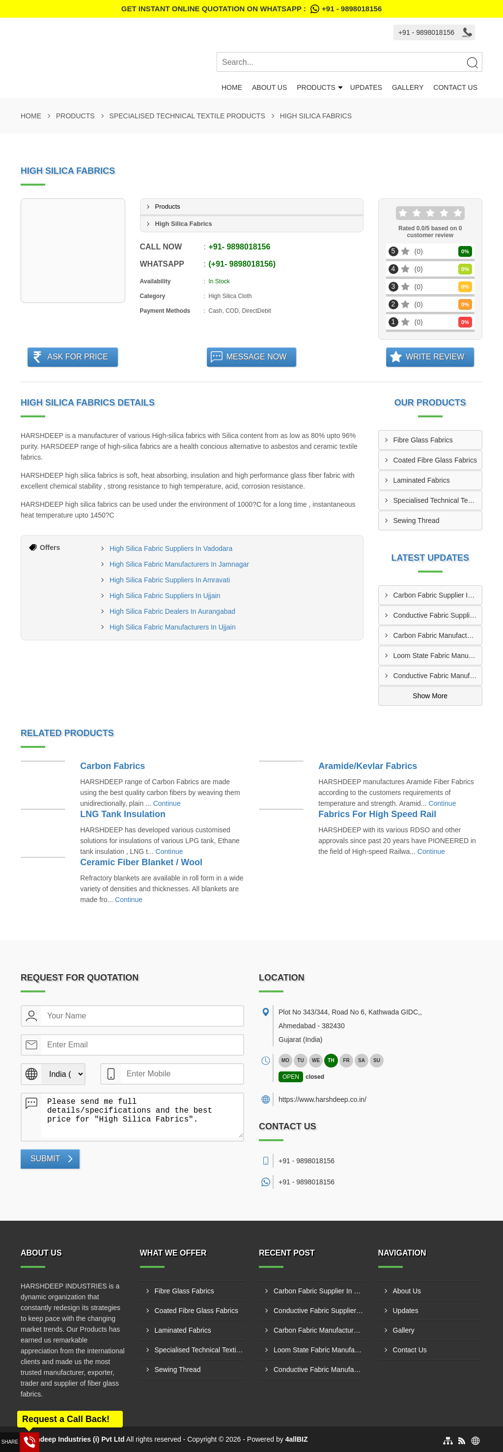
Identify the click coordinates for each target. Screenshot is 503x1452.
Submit (45, 1158)
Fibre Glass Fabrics (423, 440)
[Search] (472, 62)
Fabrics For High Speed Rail (377, 814)
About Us (269, 87)
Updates (366, 87)
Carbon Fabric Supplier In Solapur (437, 595)
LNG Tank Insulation (123, 814)
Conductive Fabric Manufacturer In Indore (437, 676)
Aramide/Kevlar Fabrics (367, 766)
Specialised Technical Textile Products (187, 116)
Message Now (256, 357)
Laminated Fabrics (421, 480)
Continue (167, 803)
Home (232, 87)
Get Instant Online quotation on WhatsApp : (251, 9)
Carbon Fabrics (112, 766)
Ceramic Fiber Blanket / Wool (141, 862)
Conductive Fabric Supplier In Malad (437, 615)
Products (316, 87)
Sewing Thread (416, 520)
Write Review (435, 357)
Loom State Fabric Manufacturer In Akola (437, 655)
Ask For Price (77, 357)
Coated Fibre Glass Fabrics (435, 460)
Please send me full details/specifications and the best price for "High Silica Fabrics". (142, 1116)
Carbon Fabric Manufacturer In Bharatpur (437, 635)
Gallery (407, 87)
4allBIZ (296, 1439)
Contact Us (455, 87)
